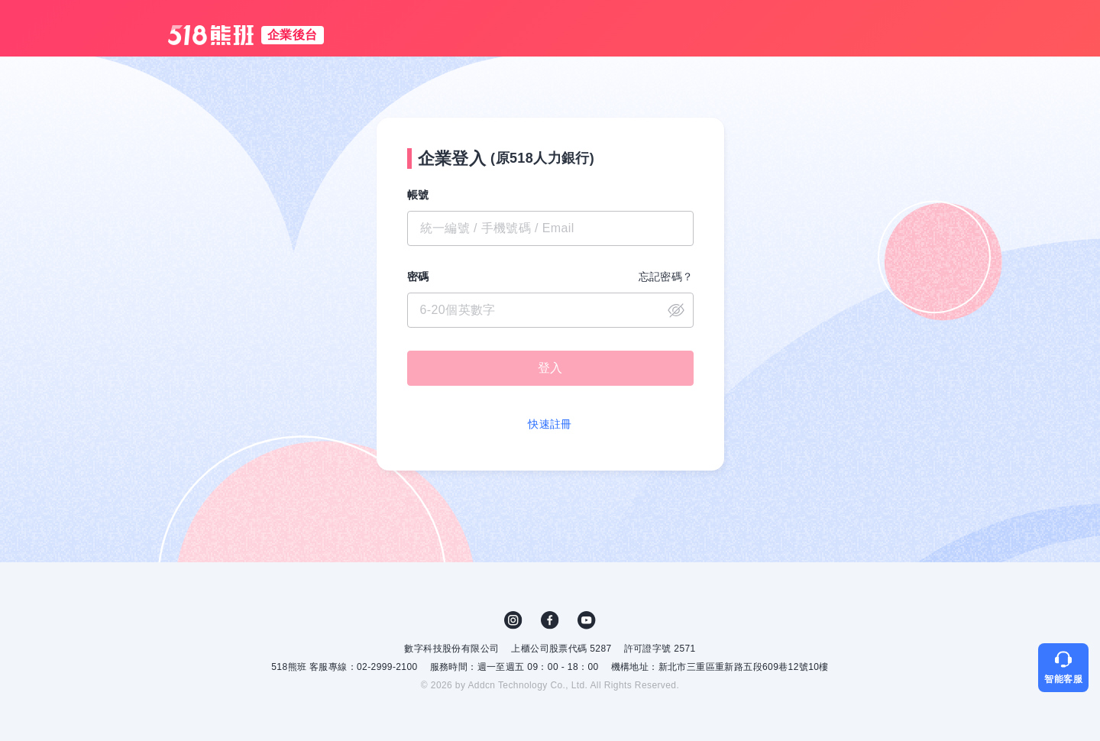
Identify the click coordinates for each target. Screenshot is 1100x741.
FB (550, 620)
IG (513, 620)
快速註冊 (550, 424)
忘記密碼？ (666, 276)
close (676, 310)
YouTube (587, 620)
